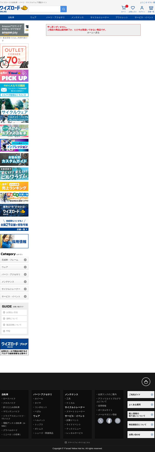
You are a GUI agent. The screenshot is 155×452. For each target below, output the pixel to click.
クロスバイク (9, 403)
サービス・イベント (144, 17)
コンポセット (41, 407)
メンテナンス (77, 17)
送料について (12, 318)
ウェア (33, 17)
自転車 (11, 17)
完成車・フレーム (10, 260)
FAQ (8, 331)
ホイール (39, 398)
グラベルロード (10, 430)
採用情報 (102, 406)
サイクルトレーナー (99, 17)
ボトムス (39, 429)
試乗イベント (72, 420)
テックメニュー (73, 429)
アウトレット (122, 17)
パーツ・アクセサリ (55, 17)
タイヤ (38, 403)
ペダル (38, 411)
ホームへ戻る (93, 32)
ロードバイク (9, 398)
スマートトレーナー (75, 411)
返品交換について (14, 325)
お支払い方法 (12, 312)
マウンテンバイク (11, 411)
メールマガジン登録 (107, 414)
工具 (68, 398)
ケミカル (70, 403)
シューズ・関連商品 (44, 433)
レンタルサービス (74, 433)
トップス (39, 424)
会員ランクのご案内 (107, 394)
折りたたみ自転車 (11, 407)
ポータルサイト (105, 410)
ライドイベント (73, 424)
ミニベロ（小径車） (12, 434)
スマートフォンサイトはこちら (79, 442)
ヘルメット (40, 420)
